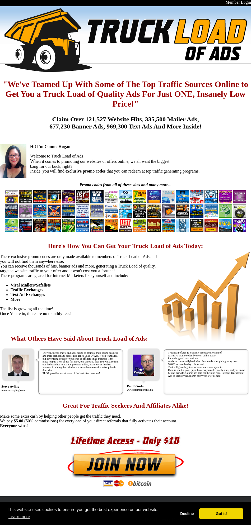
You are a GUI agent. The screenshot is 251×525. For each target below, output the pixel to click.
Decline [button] (187, 514)
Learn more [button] (19, 516)
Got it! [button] (221, 514)
